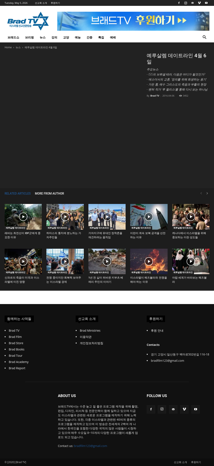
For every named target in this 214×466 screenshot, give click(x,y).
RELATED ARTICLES (18, 193)
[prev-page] (201, 193)
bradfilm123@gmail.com (90, 446)
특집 (101, 37)
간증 (89, 37)
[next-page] (207, 193)
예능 (78, 37)
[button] (204, 38)
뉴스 (43, 37)
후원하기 (55, 2)
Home (8, 47)
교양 (66, 37)
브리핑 (29, 37)
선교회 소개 (41, 2)
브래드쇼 (13, 37)
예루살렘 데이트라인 (15, 227)
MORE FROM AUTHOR (49, 193)
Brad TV (154, 95)
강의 (54, 37)
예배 (113, 37)
